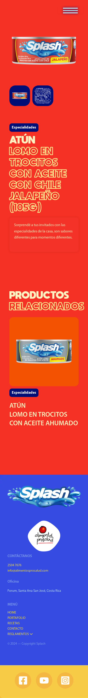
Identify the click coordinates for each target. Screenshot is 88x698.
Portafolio (17, 618)
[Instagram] (65, 680)
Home (12, 612)
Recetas (14, 623)
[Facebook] (23, 680)
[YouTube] (44, 680)
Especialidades (24, 127)
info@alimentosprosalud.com (28, 571)
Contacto (15, 629)
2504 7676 (14, 565)
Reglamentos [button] (20, 634)
